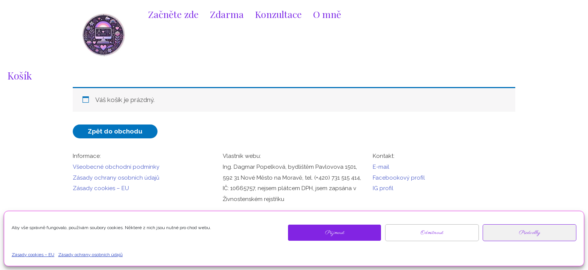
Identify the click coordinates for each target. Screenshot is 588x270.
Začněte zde (173, 14)
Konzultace (278, 14)
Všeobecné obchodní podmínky (116, 167)
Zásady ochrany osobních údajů (116, 177)
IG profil (383, 188)
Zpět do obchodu (115, 131)
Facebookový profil (399, 177)
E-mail (381, 167)
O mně (327, 14)
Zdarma (227, 14)
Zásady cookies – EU (101, 188)
